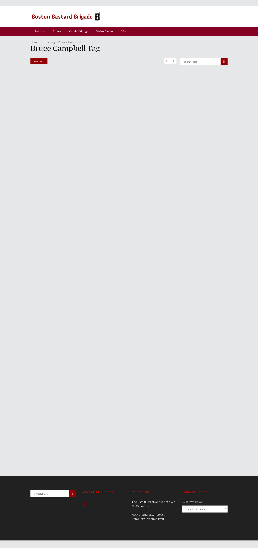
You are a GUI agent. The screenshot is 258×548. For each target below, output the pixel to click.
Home (34, 42)
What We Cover (192, 502)
